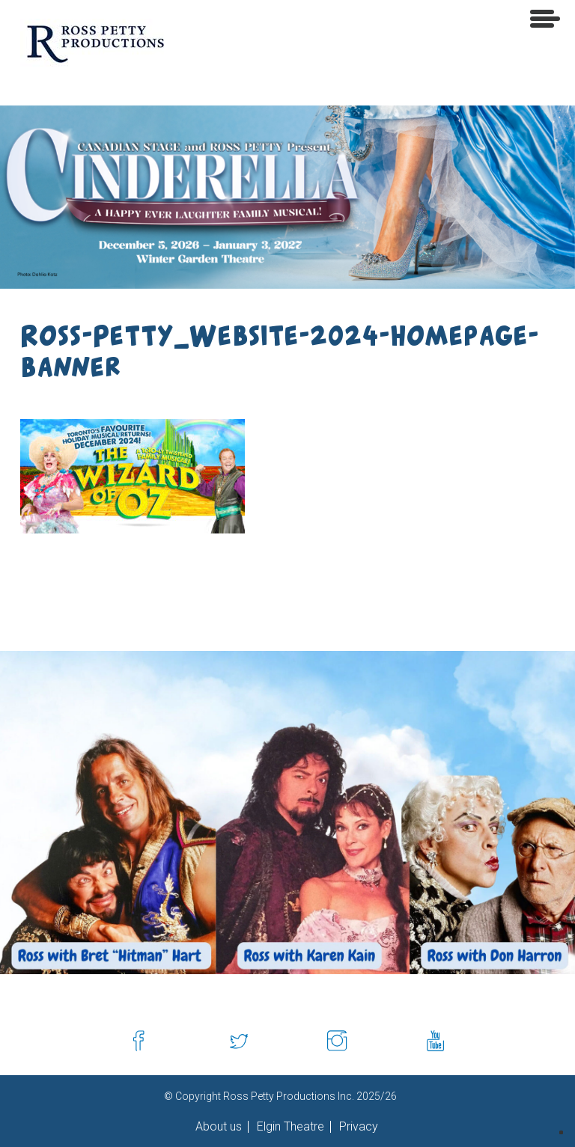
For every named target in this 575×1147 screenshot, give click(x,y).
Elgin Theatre (289, 1127)
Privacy (357, 1127)
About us (218, 1127)
